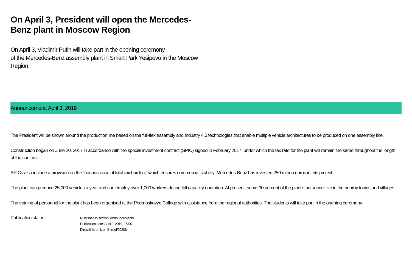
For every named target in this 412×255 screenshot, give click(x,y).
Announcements (122, 218)
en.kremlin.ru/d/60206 (111, 230)
